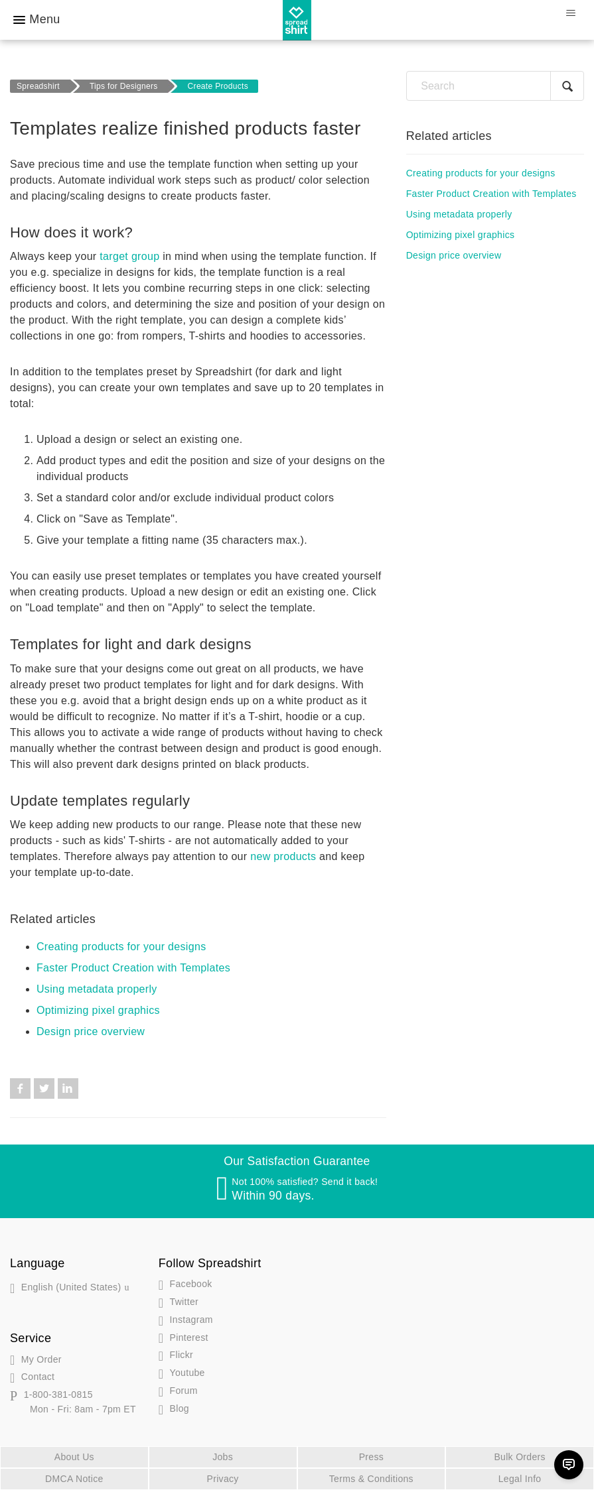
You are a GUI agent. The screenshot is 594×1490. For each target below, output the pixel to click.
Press (371, 1457)
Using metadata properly (97, 989)
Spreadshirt (38, 86)
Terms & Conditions (371, 1478)
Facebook (20, 1088)
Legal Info (520, 1478)
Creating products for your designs (121, 946)
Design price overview (91, 1031)
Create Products (218, 86)
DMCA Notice (74, 1478)
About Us (74, 1457)
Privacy (223, 1478)
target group (129, 256)
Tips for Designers (124, 86)
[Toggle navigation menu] (570, 13)
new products (283, 856)
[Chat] (568, 1464)
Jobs (222, 1457)
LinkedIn (68, 1088)
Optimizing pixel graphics (98, 1010)
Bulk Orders (519, 1457)
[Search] (495, 86)
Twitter (44, 1088)
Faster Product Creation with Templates (133, 967)
